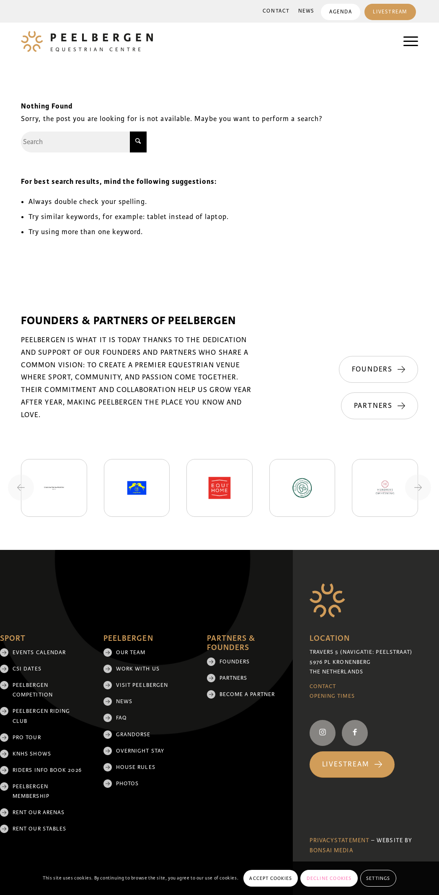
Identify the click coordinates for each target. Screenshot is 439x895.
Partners (234, 678)
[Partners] (379, 405)
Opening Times (332, 696)
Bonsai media (331, 850)
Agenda (340, 12)
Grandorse (133, 734)
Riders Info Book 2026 (47, 770)
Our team (131, 652)
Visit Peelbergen (142, 685)
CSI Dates (27, 668)
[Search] (84, 142)
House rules (135, 767)
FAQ (121, 717)
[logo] (87, 41)
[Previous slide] (21, 487)
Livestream (390, 12)
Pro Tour (27, 737)
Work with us (138, 668)
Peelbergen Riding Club (41, 716)
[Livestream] (352, 764)
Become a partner (247, 694)
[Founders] (378, 369)
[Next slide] (418, 487)
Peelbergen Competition (33, 690)
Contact (276, 11)
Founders (235, 661)
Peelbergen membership (31, 791)
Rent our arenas (39, 812)
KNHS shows (32, 754)
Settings (378, 878)
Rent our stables (39, 828)
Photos (127, 783)
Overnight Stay (140, 751)
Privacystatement (339, 840)
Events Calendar (39, 652)
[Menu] (406, 41)
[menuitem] (276, 11)
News (306, 11)
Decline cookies (329, 878)
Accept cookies (270, 878)
